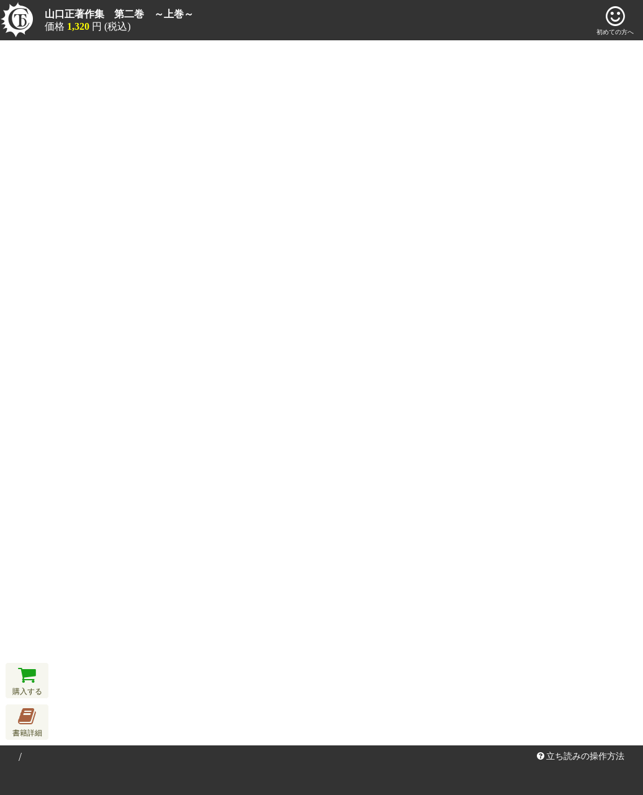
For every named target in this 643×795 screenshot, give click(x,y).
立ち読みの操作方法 (581, 756)
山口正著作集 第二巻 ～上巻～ (119, 14)
